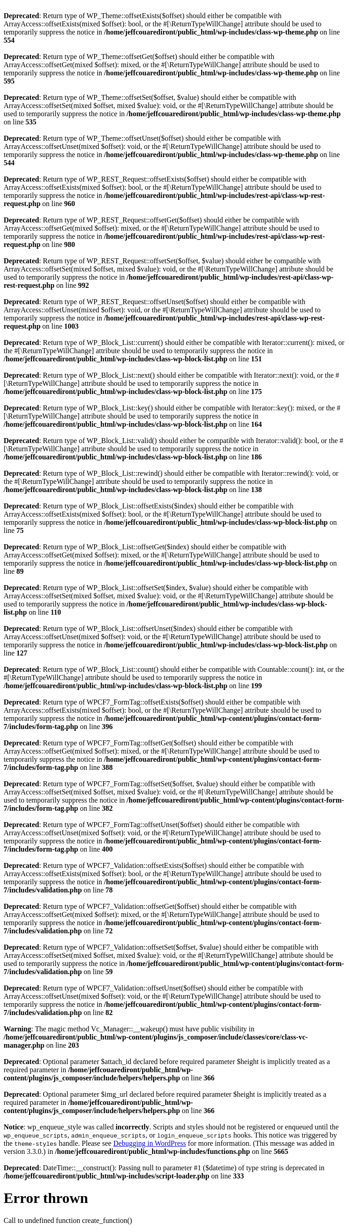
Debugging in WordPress (149, 1143)
